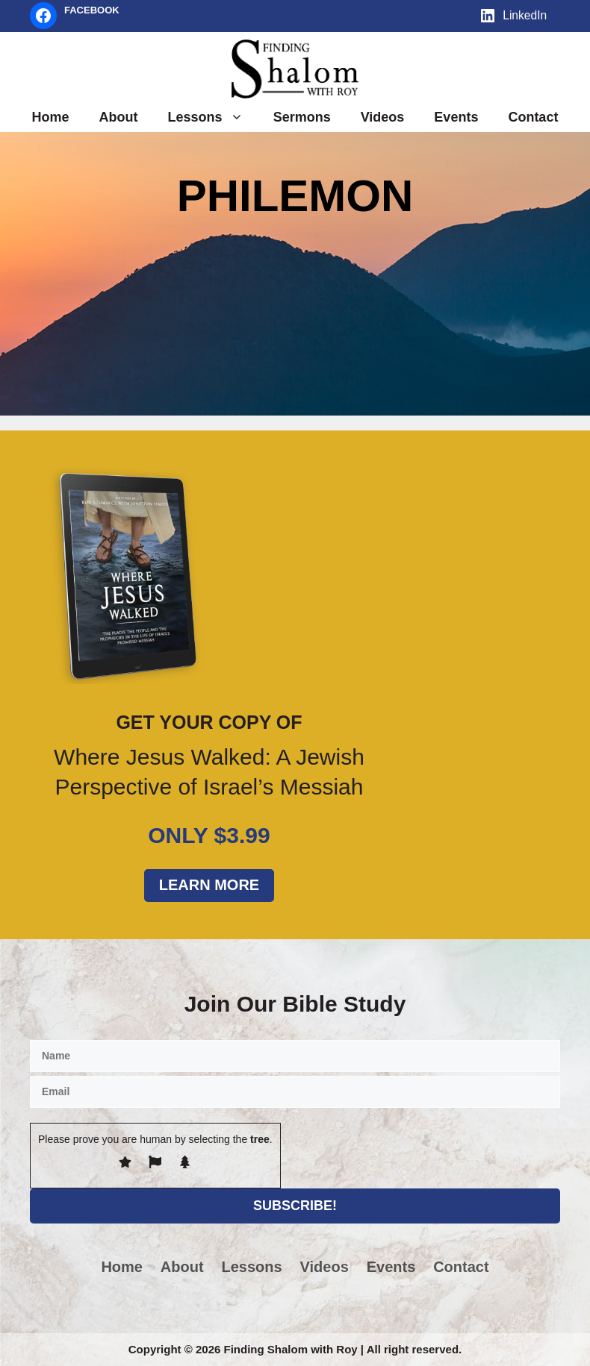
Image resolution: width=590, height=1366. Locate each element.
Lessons (213, 117)
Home (50, 117)
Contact (533, 117)
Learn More (209, 885)
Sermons (302, 117)
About (118, 117)
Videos (383, 117)
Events (456, 117)
